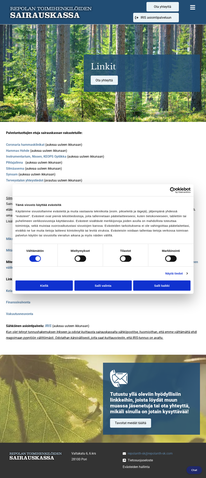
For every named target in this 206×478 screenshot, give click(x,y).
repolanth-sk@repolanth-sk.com (150, 453)
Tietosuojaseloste (140, 460)
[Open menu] (193, 7)
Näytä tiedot (174, 273)
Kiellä (44, 285)
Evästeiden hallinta (136, 467)
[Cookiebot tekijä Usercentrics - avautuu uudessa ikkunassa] (173, 190)
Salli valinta (103, 285)
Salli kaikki (162, 285)
